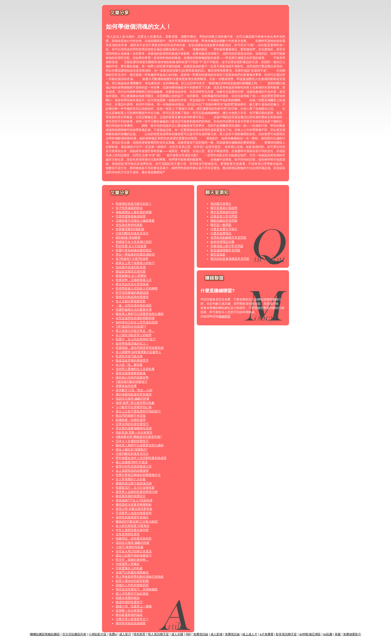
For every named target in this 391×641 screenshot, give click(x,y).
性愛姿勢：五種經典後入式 (134, 280)
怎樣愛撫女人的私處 (129, 568)
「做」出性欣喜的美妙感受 (134, 305)
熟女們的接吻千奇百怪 (131, 415)
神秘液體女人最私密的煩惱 (134, 212)
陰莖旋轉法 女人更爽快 (131, 275)
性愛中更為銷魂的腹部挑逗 (134, 250)
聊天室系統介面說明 (223, 208)
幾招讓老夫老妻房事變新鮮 (134, 504)
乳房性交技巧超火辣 (129, 356)
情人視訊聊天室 (158, 634)
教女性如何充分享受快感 (132, 284)
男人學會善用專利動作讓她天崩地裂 (140, 576)
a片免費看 (267, 634)
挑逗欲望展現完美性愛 (131, 271)
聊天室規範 (217, 254)
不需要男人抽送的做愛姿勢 (134, 513)
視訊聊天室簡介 (220, 203)
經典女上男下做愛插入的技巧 (135, 263)
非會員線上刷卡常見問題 (226, 246)
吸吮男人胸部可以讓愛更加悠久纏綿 (140, 314)
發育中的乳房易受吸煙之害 (134, 466)
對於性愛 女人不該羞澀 (131, 246)
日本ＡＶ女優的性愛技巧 (132, 441)
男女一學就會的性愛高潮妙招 (135, 254)
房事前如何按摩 (126, 386)
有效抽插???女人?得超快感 (134, 500)
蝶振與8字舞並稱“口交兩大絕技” (137, 521)
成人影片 (125, 634)
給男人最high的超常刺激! (132, 581)
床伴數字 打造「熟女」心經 (134, 390)
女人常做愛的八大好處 (131, 479)
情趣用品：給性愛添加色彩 (134, 538)
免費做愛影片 (352, 634)
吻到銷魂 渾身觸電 (128, 237)
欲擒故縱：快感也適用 (131, 420)
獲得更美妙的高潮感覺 (131, 623)
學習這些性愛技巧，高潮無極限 (137, 589)
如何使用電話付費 (222, 242)
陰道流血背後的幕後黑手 (132, 360)
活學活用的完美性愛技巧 (132, 424)
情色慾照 (139, 634)
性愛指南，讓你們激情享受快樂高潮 (140, 348)
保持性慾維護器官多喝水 (132, 517)
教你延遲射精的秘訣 (129, 615)
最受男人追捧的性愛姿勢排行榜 (137, 492)
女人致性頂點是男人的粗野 (134, 335)
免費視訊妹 (200, 634)
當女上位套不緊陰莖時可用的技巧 (138, 411)
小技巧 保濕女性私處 (129, 547)
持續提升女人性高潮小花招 (134, 242)
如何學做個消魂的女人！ (132, 343)
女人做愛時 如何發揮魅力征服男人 (138, 352)
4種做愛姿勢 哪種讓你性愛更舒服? (139, 437)
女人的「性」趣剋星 (129, 364)
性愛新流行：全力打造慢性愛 (135, 487)
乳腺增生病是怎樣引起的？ (134, 203)
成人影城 (216, 634)
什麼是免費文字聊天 (223, 229)
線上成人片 (249, 634)
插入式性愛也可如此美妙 (132, 593)
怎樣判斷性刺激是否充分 (132, 233)
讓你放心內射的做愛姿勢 (132, 377)
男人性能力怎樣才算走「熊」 (135, 331)
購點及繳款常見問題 (223, 220)
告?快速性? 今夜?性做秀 (132, 259)
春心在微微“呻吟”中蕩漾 (132, 462)
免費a (113, 634)
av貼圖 (327, 634)
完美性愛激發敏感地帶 (131, 216)
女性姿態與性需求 (128, 534)
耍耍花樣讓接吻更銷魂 (131, 373)
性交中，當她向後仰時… (132, 559)
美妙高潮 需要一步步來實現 (134, 432)
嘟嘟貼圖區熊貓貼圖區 (45, 634)
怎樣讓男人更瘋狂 (128, 564)
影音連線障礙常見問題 (225, 250)
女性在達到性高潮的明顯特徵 (135, 318)
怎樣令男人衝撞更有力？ (132, 619)
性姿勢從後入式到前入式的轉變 (137, 288)
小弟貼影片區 (97, 634)
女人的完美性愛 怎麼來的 (132, 526)
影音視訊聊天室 (286, 634)
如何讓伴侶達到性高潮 (131, 267)
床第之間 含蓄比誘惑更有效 (134, 509)
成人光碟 (177, 634)
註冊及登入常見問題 (223, 216)
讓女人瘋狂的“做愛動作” (132, 449)
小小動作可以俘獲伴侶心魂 (134, 407)
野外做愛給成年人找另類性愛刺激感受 (141, 458)
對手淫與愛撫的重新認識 (132, 292)
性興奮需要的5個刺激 (130, 229)
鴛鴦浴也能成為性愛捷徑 (132, 297)
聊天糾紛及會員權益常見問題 (229, 259)
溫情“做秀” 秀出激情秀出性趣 (135, 403)
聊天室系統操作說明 (223, 212)
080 (188, 634)
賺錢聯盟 (224, 316)
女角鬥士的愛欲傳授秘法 (132, 572)
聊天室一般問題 (220, 225)
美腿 (338, 634)
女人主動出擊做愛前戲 (131, 301)
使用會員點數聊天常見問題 (228, 237)
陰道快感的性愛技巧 (129, 602)
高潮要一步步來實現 (129, 610)
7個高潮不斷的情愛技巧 (131, 381)
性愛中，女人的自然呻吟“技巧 (136, 339)
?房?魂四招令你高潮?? (131, 326)
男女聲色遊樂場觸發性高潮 (134, 428)
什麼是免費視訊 (220, 233)
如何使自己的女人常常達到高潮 (137, 322)
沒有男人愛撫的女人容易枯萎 (135, 369)
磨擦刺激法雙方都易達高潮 (134, 483)
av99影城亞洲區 (310, 634)
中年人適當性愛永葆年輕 (132, 530)
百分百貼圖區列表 (74, 634)
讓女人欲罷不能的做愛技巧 (134, 555)
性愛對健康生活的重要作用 (134, 309)
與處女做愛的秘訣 (128, 598)
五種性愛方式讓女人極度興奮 (135, 220)
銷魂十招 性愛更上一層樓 (134, 606)
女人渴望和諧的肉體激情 (132, 470)
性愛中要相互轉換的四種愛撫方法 (138, 475)
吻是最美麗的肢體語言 (131, 496)
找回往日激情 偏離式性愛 (132, 398)
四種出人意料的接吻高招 (132, 585)
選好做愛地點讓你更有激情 (134, 394)
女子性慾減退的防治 (129, 208)
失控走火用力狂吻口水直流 (134, 551)
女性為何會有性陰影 (129, 225)
